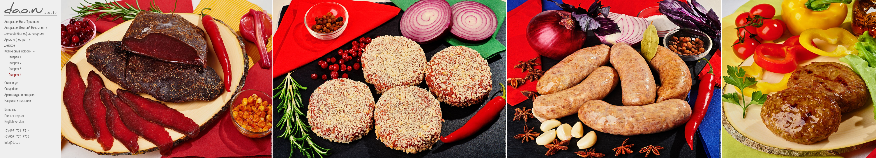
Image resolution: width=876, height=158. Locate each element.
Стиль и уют (11, 82)
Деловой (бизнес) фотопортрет (24, 33)
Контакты (10, 109)
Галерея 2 (15, 63)
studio (50, 12)
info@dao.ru (12, 142)
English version (14, 121)
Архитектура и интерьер (19, 94)
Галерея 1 (15, 57)
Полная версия (14, 115)
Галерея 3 (15, 68)
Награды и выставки (17, 100)
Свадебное (11, 88)
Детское (9, 45)
